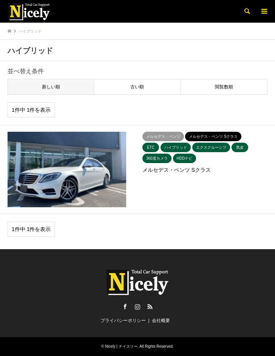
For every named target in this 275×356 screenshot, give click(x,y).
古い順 (137, 86)
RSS (150, 306)
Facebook (125, 306)
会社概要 (161, 320)
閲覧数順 (224, 86)
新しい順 (51, 86)
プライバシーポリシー (123, 320)
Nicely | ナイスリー (121, 346)
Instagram (137, 306)
